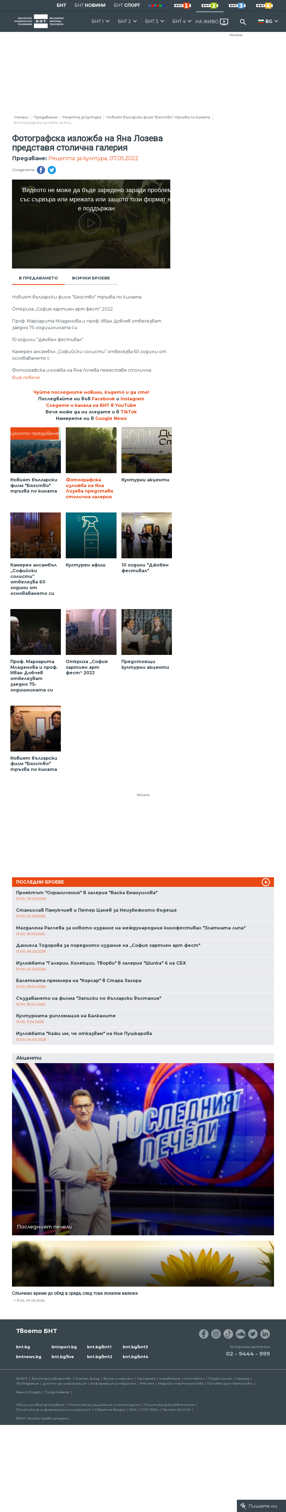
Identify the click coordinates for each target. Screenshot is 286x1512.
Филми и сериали (118, 1378)
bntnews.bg (28, 1356)
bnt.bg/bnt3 (135, 1346)
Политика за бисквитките (169, 1405)
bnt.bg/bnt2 (99, 1356)
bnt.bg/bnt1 (99, 1346)
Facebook (103, 398)
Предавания (45, 117)
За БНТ (22, 1378)
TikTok (129, 411)
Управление (170, 1378)
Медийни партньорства (180, 1383)
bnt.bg (23, 1346)
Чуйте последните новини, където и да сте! (91, 392)
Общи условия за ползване (40, 1405)
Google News (111, 418)
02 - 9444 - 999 (248, 1353)
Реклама (236, 35)
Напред (242, 1378)
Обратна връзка (110, 1409)
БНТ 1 (98, 21)
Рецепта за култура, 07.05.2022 (93, 158)
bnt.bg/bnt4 (135, 1356)
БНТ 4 (179, 21)
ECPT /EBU (149, 1409)
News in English (28, 1392)
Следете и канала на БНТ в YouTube (91, 405)
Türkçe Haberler (57, 1392)
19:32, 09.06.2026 (30, 1300)
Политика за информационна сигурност (53, 1409)
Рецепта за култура (81, 117)
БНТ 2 (124, 21)
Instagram (132, 398)
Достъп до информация (65, 1383)
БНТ (61, 5)
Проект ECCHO (176, 1409)
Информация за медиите (113, 1383)
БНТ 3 (151, 21)
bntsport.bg (64, 1346)
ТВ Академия (27, 1383)
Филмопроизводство (51, 1378)
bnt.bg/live (63, 1356)
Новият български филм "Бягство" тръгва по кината (158, 117)
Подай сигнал (220, 1378)
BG (269, 21)
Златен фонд (87, 1378)
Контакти (194, 1378)
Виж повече (26, 377)
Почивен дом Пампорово (230, 1383)
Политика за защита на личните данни (104, 1405)
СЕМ (132, 1409)
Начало (21, 117)
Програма (146, 1378)
